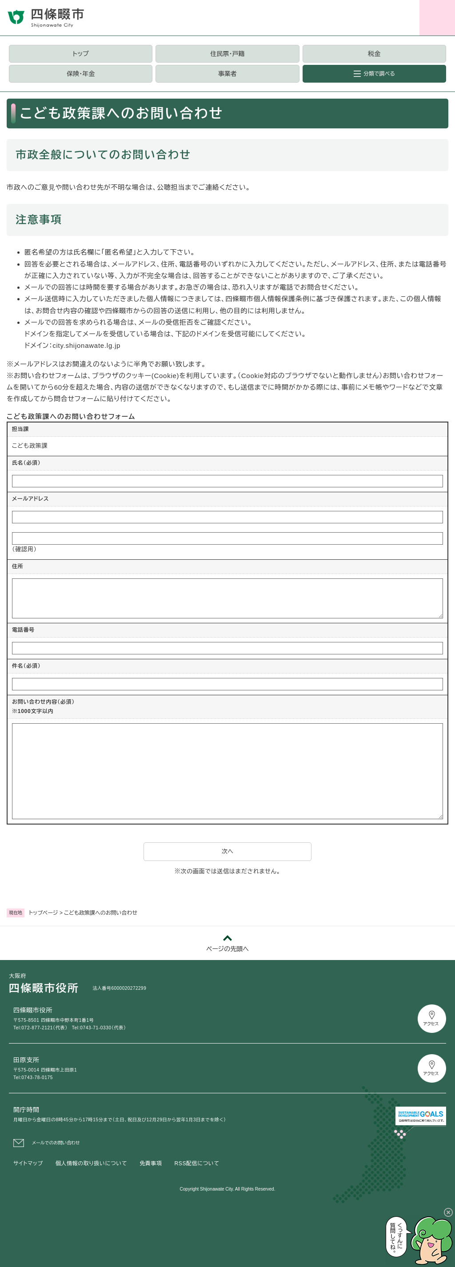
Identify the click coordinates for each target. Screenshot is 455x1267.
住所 (18, 566)
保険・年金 (81, 73)
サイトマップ (28, 1163)
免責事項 (151, 1163)
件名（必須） (26, 666)
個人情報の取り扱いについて (91, 1163)
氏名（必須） (26, 463)
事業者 (227, 73)
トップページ (43, 913)
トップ (81, 53)
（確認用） (24, 549)
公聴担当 (171, 187)
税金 (374, 53)
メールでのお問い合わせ (56, 1142)
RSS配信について (197, 1163)
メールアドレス (30, 499)
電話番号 (23, 630)
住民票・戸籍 (227, 53)
